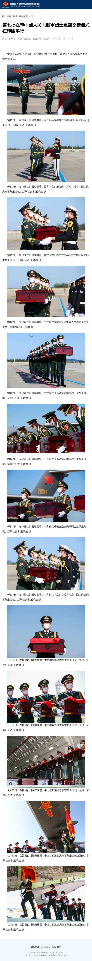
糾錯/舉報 (46, 947)
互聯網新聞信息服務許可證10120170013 (46, 952)
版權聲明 (35, 947)
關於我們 (56, 947)
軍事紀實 (23, 16)
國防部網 (6, 16)
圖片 (15, 16)
